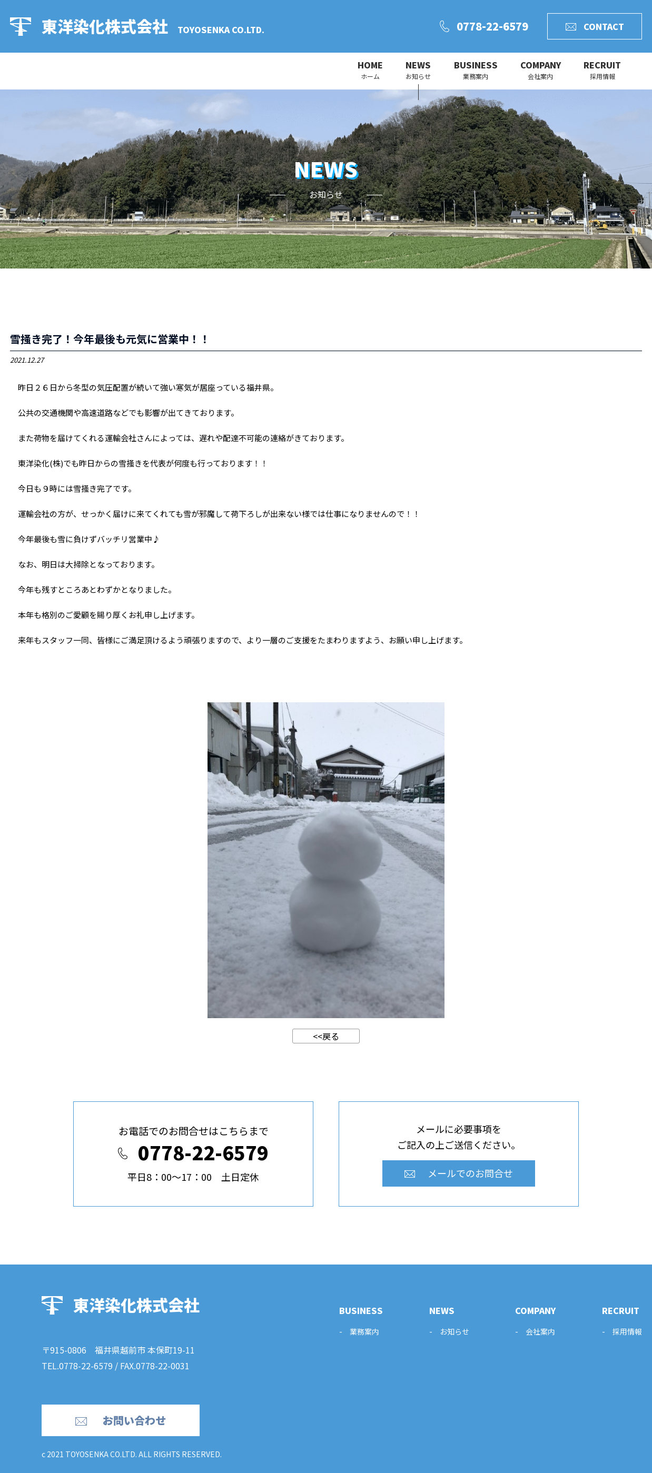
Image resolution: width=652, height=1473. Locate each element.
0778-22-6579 (86, 1365)
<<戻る (326, 1036)
